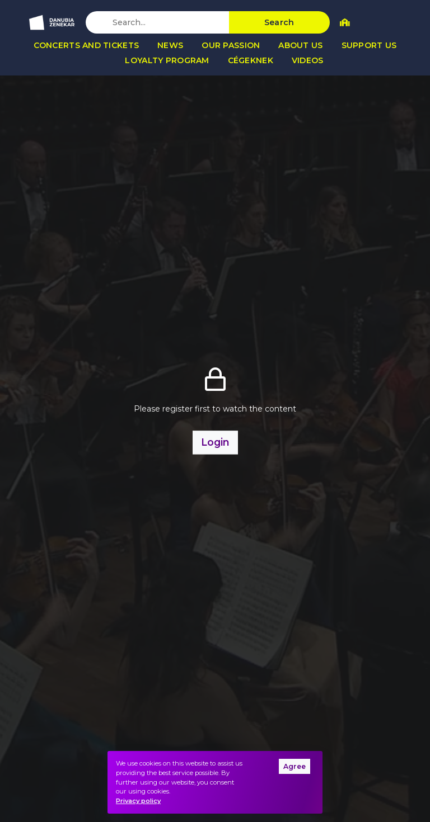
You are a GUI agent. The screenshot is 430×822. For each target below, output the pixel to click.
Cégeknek (250, 60)
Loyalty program (167, 60)
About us (300, 45)
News (170, 45)
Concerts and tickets (86, 45)
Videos (308, 60)
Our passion (231, 45)
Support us (369, 45)
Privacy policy (138, 801)
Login (215, 442)
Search (279, 22)
